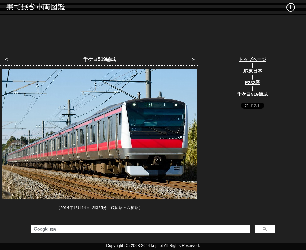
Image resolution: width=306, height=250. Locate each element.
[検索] (140, 229)
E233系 (252, 82)
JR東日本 (252, 70)
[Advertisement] (153, 32)
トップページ (252, 59)
